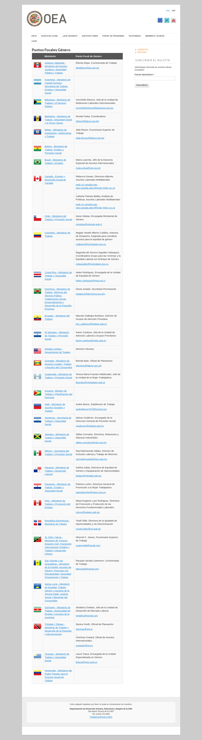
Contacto (142, 50)
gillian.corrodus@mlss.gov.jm (91, 442)
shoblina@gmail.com (87, 615)
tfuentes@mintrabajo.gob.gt (90, 382)
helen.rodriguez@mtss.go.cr (91, 280)
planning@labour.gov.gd (88, 365)
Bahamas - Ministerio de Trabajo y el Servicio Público (57, 103)
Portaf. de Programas (113, 36)
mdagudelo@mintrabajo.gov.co (92, 264)
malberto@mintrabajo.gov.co (91, 244)
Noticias (141, 52)
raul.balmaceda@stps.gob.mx (91, 459)
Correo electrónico (144, 74)
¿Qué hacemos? (70, 36)
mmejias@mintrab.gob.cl (89, 224)
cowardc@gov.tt (84, 645)
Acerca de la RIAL (49, 36)
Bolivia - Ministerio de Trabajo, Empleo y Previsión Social (56, 149)
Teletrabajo (135, 36)
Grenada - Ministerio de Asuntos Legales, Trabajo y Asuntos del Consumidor (58, 364)
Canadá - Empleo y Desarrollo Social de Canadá (55, 179)
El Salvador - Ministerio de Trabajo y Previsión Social (57, 335)
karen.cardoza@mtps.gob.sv (91, 340)
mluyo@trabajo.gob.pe (88, 512)
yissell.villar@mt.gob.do (88, 528)
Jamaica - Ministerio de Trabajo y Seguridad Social (57, 437)
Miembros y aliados (154, 36)
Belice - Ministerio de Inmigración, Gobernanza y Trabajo (58, 133)
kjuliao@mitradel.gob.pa (88, 475)
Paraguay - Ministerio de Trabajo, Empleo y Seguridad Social (58, 487)
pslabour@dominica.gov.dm (90, 294)
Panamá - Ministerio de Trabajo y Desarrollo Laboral (57, 470)
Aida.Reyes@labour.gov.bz (90, 138)
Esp (173, 11)
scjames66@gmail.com (88, 545)
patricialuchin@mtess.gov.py (91, 492)
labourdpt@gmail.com (87, 568)
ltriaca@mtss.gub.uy (86, 662)
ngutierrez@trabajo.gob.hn (90, 426)
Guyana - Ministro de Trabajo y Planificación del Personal (58, 394)
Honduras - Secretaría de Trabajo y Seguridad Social (58, 421)
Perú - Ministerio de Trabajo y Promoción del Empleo (57, 504)
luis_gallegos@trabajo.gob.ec (91, 324)
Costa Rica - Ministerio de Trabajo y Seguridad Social (58, 275)
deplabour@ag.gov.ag (87, 67)
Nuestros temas (90, 36)
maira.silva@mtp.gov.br (88, 168)
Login (34, 41)
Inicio (34, 36)
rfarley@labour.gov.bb (87, 121)
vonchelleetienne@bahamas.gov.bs (94, 108)
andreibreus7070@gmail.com (91, 409)
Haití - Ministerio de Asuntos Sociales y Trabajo (55, 407)
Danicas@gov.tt (84, 629)
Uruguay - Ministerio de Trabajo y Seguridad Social (57, 657)
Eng (168, 11)
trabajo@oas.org (101, 717)
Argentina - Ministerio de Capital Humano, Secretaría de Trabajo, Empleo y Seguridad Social (58, 86)
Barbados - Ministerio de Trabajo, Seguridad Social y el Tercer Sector (58, 119)
